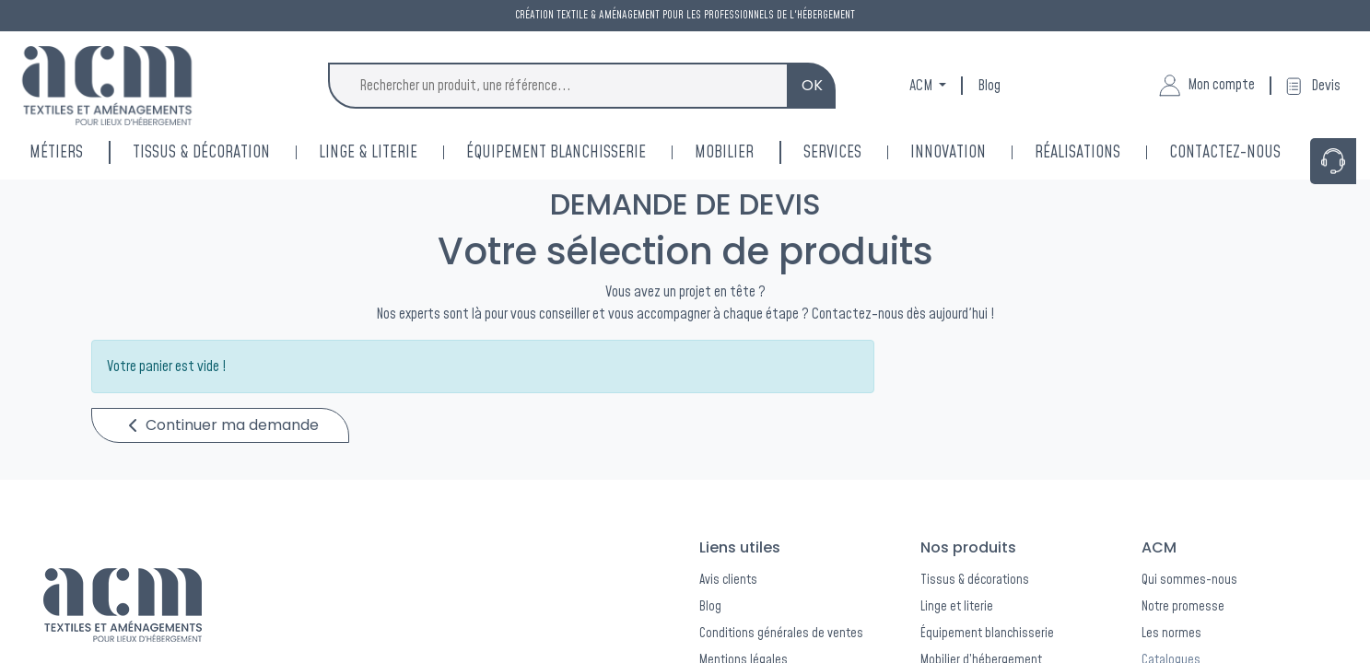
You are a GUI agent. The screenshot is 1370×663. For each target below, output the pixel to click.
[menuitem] (972, 152)
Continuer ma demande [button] (224, 425)
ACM (922, 86)
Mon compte (1207, 86)
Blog (989, 86)
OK (812, 85)
